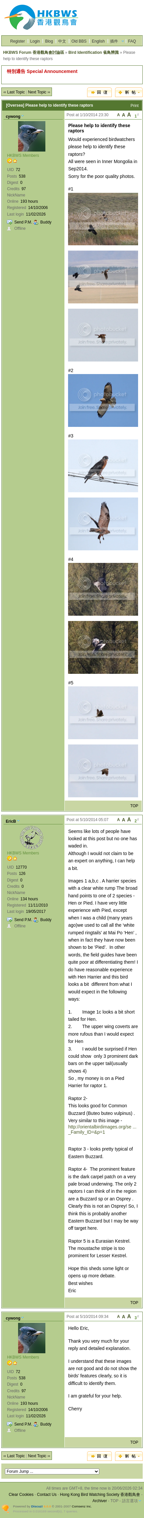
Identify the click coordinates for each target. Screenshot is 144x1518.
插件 (114, 41)
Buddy (46, 222)
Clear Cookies (21, 1494)
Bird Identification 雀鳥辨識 (93, 52)
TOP (134, 806)
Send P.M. (23, 222)
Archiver (99, 1501)
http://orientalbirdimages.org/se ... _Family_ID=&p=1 (102, 1129)
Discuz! (37, 1506)
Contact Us (47, 1494)
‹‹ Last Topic (14, 92)
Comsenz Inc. (82, 1506)
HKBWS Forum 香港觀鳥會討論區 (33, 52)
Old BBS (78, 41)
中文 (62, 41)
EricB (11, 821)
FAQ (132, 41)
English (98, 41)
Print (135, 105)
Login (35, 41)
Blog (49, 41)
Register (17, 41)
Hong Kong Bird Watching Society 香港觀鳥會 (100, 1494)
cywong (13, 116)
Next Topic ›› (39, 92)
